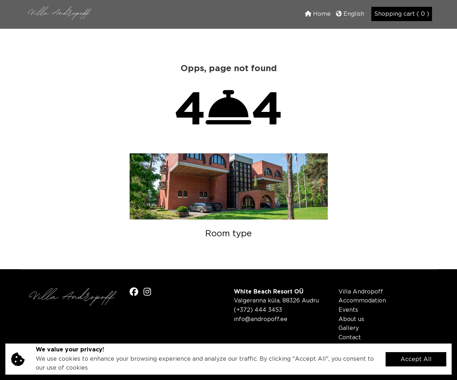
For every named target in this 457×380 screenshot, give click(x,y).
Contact (349, 337)
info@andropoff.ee (260, 319)
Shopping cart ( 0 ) (401, 14)
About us (351, 319)
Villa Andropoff (360, 292)
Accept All (416, 359)
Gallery (348, 328)
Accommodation (362, 300)
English (350, 14)
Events (348, 310)
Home (318, 14)
